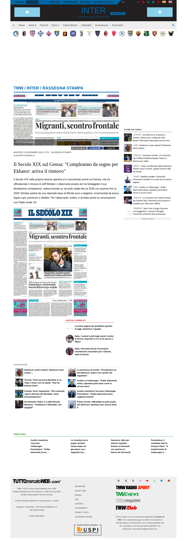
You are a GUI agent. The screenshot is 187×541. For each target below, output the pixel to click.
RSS (76, 499)
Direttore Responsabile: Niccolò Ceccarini (37, 495)
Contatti (79, 504)
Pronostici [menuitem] (117, 25)
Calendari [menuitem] (86, 25)
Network (19, 2)
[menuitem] (13, 25)
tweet (111, 148)
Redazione (80, 486)
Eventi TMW (80, 491)
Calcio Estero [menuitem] (70, 25)
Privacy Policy (82, 512)
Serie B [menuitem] (44, 25)
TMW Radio (54, 2)
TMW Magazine (70, 2)
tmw (18, 88)
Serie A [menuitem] (32, 25)
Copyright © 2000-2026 (25, 507)
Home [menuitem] (22, 25)
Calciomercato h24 (103, 2)
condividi (95, 148)
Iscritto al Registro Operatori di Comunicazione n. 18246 (36, 501)
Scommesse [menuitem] (101, 25)
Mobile (78, 495)
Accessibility (81, 508)
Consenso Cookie (83, 517)
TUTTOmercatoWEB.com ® (46, 507)
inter (33, 88)
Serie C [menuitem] (55, 25)
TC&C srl (26, 489)
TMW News (85, 2)
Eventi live (32, 2)
